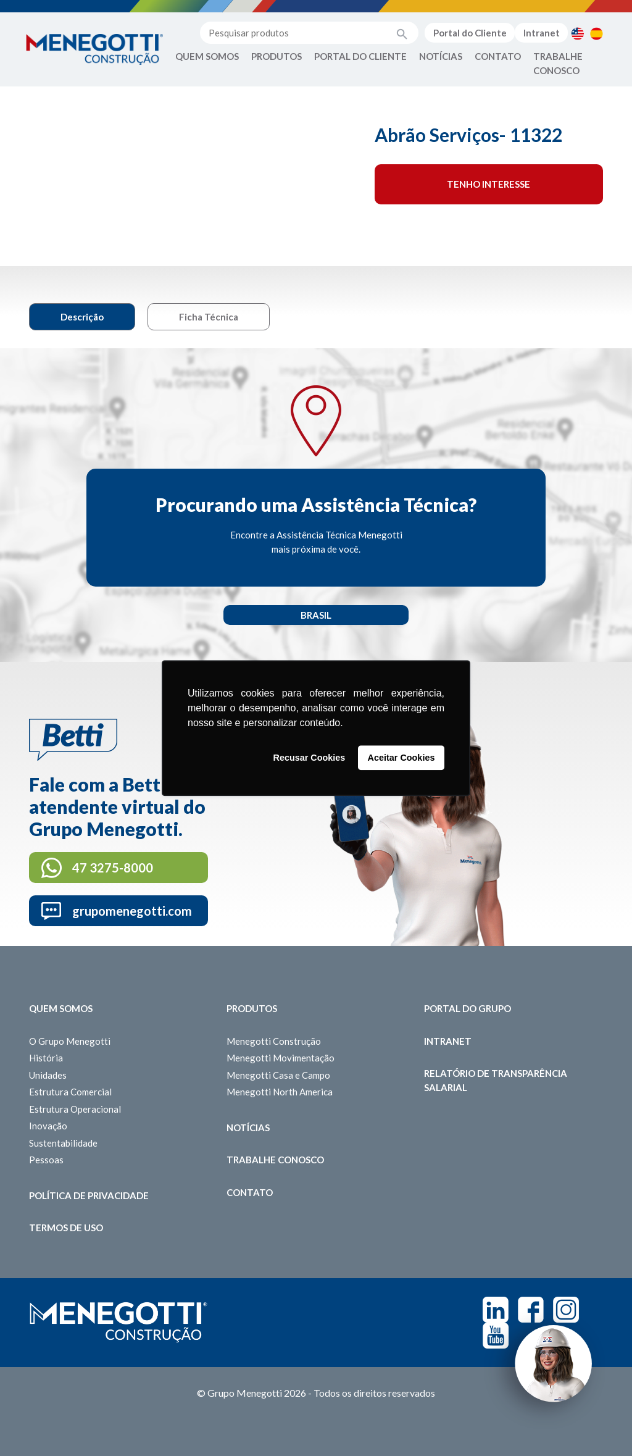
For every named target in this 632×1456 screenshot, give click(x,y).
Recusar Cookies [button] (309, 758)
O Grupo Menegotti (69, 1041)
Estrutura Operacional (75, 1109)
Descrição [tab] (82, 316)
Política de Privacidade (89, 1195)
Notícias (440, 56)
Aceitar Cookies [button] (401, 758)
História (46, 1057)
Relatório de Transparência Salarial (495, 1080)
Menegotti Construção (274, 1041)
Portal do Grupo (467, 1008)
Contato (498, 56)
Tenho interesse (488, 184)
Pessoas (46, 1159)
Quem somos (61, 1008)
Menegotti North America (280, 1091)
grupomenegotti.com (132, 910)
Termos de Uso (66, 1227)
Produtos (276, 56)
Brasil (316, 615)
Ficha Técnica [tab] (208, 316)
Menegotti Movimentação (281, 1057)
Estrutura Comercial (70, 1091)
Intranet (541, 32)
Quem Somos (207, 56)
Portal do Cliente (470, 32)
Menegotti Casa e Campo (278, 1075)
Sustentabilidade (63, 1142)
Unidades (48, 1075)
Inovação (48, 1125)
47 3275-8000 (112, 867)
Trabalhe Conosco (558, 63)
